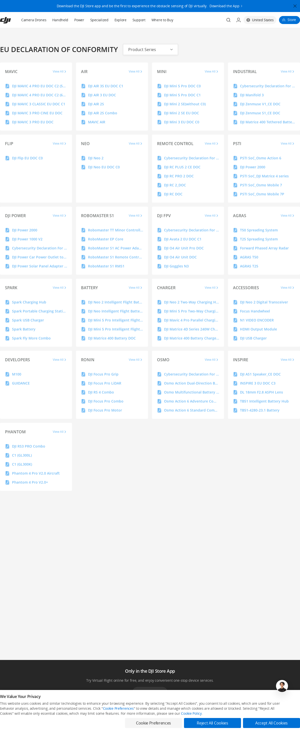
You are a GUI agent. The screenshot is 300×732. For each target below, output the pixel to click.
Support (139, 20)
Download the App (225, 3)
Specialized (99, 20)
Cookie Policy (191, 713)
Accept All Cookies (271, 723)
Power (79, 20)
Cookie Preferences (118, 708)
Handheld (60, 20)
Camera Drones (33, 20)
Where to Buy (162, 20)
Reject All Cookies (212, 723)
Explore (120, 20)
